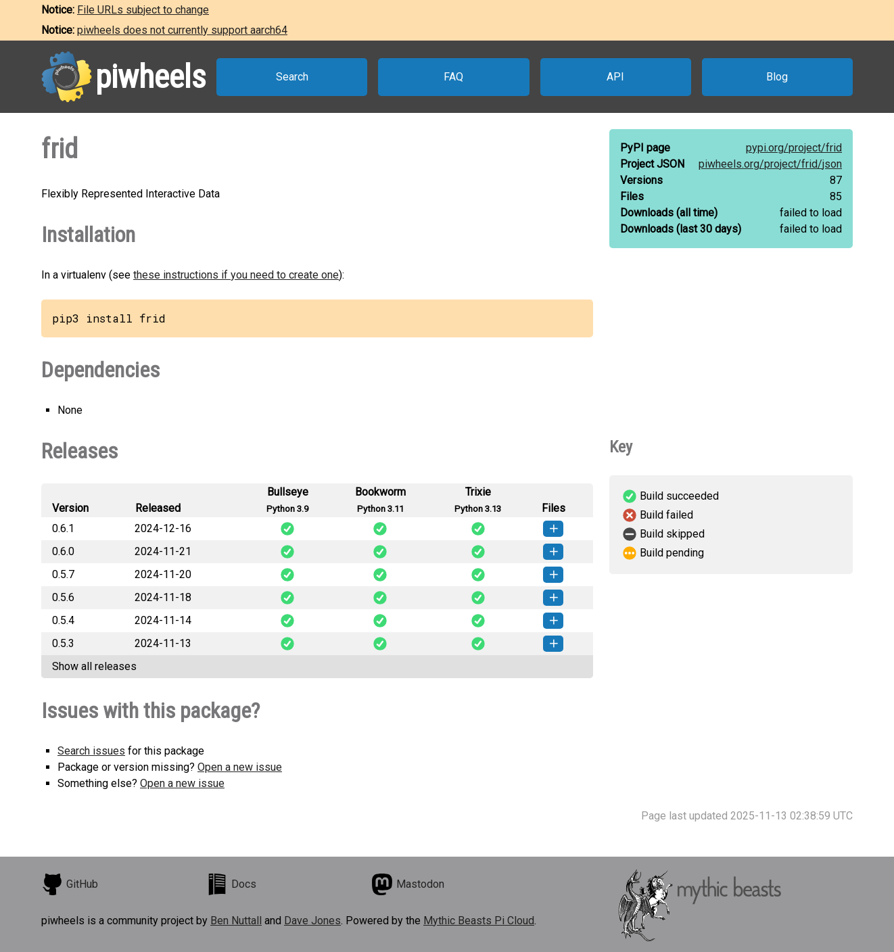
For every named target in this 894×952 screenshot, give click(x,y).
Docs (231, 884)
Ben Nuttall (236, 920)
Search (292, 76)
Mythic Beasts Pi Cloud (478, 920)
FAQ (453, 76)
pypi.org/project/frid (794, 147)
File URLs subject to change (143, 9)
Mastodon (407, 884)
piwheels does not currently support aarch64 (182, 30)
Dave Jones (312, 920)
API (615, 76)
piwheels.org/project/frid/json (770, 164)
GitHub (69, 884)
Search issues (91, 750)
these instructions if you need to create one (236, 274)
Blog (777, 76)
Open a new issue (239, 767)
